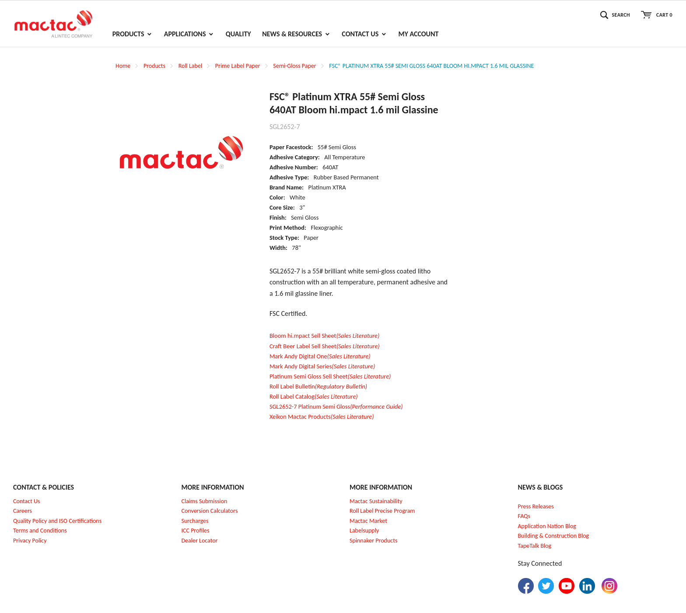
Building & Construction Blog (553, 535)
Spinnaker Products (373, 540)
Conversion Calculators (210, 511)
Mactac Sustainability (376, 501)
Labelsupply (364, 530)
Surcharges (195, 521)
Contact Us (26, 501)
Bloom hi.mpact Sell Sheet (324, 336)
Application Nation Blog (547, 526)
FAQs (524, 516)
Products (154, 66)
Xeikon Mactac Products (322, 416)
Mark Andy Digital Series (322, 366)
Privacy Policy (30, 540)
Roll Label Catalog (314, 396)
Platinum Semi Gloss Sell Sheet (330, 376)
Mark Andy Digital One (320, 356)
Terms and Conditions (40, 530)
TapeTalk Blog (535, 546)
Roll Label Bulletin (318, 386)
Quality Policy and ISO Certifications (57, 521)
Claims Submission (205, 501)
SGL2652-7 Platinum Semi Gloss (336, 406)
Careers (22, 511)
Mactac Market (368, 521)
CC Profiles (196, 530)
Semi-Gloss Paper (294, 66)
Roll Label (190, 66)
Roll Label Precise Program (382, 511)
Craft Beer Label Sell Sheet (325, 346)
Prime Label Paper (237, 66)
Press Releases (536, 506)
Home (123, 66)
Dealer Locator (200, 540)
